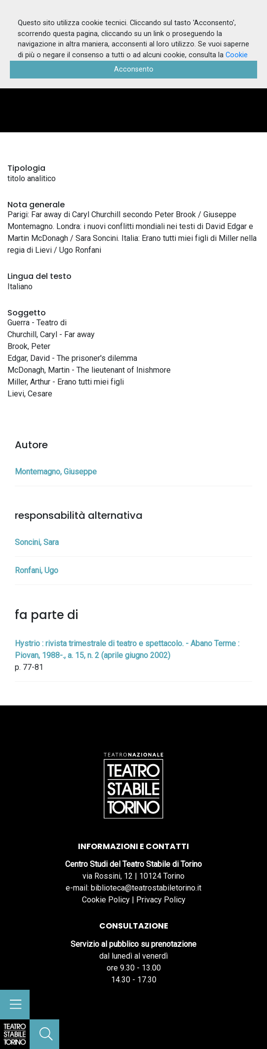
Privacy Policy (161, 899)
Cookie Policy (106, 899)
